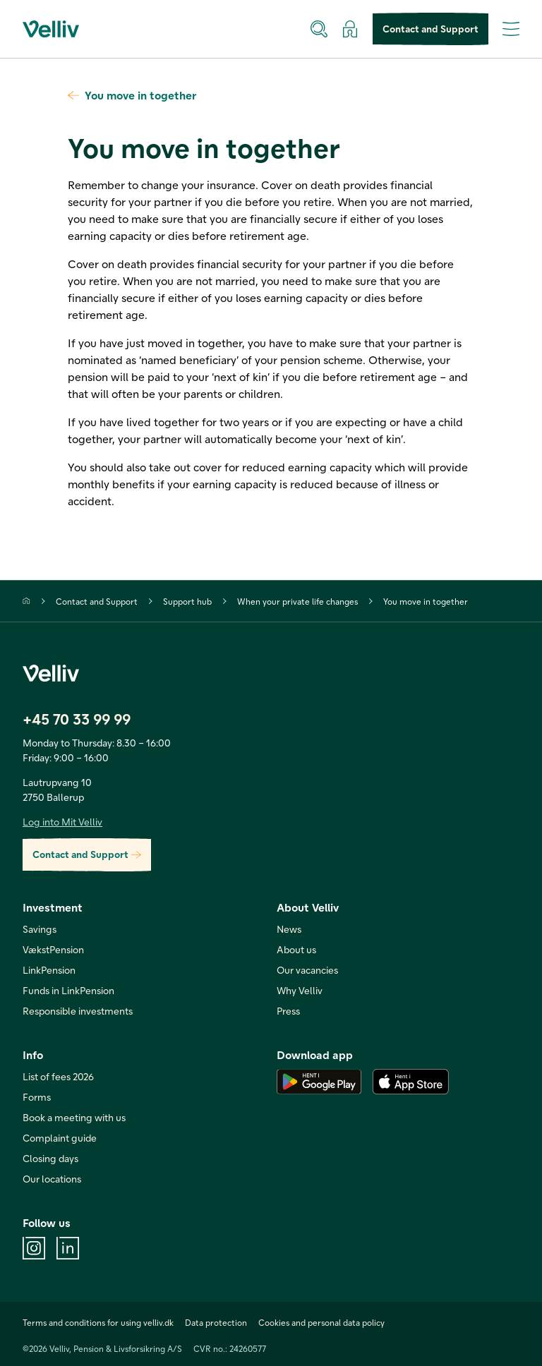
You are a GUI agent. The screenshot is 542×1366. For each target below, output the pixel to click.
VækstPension (53, 949)
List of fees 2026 (58, 1076)
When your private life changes (297, 601)
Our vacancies (307, 970)
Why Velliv (300, 990)
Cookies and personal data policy (321, 1322)
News (289, 929)
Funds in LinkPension (68, 990)
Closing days (50, 1158)
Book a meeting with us (74, 1117)
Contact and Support (430, 29)
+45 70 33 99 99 (77, 718)
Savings (39, 929)
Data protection (216, 1322)
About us (296, 949)
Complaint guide (60, 1138)
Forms (37, 1097)
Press (288, 1011)
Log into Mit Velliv (62, 822)
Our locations (52, 1179)
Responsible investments (78, 1011)
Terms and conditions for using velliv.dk (98, 1322)
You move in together (132, 95)
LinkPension (49, 970)
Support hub (187, 601)
